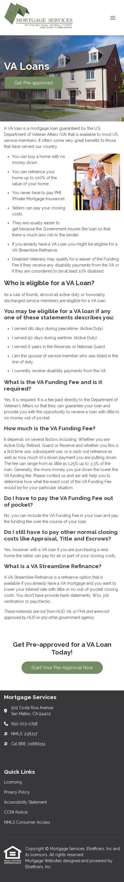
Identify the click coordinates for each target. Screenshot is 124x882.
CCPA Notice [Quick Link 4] (16, 812)
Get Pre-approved (33, 83)
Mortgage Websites (44, 860)
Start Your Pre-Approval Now (62, 667)
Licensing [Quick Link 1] (13, 782)
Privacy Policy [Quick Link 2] (17, 792)
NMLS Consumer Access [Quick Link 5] (27, 822)
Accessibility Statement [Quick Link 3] (25, 802)
